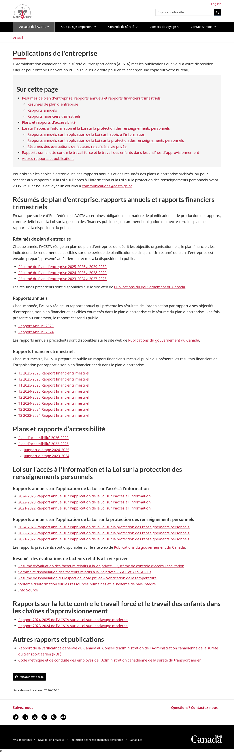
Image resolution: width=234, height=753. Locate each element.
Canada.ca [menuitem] (136, 739)
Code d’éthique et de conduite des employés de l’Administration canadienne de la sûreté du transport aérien (109, 660)
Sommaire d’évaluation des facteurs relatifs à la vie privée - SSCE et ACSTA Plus (84, 572)
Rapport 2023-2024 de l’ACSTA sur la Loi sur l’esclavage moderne (73, 625)
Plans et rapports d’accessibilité (49, 122)
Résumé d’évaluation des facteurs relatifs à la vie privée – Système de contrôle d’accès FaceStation (101, 565)
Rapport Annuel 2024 (36, 331)
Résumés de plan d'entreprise (52, 104)
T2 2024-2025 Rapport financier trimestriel (53, 397)
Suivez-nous (23, 707)
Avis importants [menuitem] (22, 739)
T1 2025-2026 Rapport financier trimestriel (53, 385)
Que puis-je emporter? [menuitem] (78, 27)
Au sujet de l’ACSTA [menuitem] (34, 27)
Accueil (18, 38)
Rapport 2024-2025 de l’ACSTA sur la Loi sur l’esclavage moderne (73, 619)
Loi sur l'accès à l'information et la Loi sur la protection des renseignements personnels (96, 128)
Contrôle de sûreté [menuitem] (123, 27)
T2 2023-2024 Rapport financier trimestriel (53, 415)
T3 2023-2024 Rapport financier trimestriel (53, 409)
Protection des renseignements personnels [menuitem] (97, 739)
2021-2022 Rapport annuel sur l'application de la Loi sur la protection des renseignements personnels (104, 539)
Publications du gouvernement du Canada (149, 286)
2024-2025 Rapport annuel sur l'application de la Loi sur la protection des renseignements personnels (104, 527)
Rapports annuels (42, 110)
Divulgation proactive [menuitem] (51, 739)
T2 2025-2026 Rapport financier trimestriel (53, 379)
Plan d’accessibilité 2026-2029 (43, 437)
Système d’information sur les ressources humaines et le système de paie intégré (87, 584)
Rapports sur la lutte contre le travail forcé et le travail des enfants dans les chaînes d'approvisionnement (111, 152)
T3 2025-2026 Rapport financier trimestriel (53, 373)
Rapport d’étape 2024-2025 (46, 449)
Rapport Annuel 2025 (36, 325)
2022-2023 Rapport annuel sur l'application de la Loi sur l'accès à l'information (84, 502)
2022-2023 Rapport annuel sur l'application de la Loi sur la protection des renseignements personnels (104, 533)
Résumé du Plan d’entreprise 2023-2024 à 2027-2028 (62, 278)
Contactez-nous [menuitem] (203, 27)
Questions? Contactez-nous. (194, 707)
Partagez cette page (29, 676)
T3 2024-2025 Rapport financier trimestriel (53, 391)
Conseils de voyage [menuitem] (164, 27)
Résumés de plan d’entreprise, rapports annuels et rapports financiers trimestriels (91, 98)
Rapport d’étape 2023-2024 (46, 455)
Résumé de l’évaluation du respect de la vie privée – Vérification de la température (87, 578)
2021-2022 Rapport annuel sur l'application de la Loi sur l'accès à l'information (84, 508)
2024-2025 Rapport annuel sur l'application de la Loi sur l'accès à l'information (84, 496)
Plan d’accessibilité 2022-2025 (43, 443)
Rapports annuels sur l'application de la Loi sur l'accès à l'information (86, 134)
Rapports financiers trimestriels (54, 116)
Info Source (28, 590)
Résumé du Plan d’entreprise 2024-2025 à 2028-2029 (62, 272)
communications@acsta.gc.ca (107, 185)
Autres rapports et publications (48, 158)
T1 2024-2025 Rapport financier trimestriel (53, 403)
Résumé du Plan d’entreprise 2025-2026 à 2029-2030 (62, 266)
